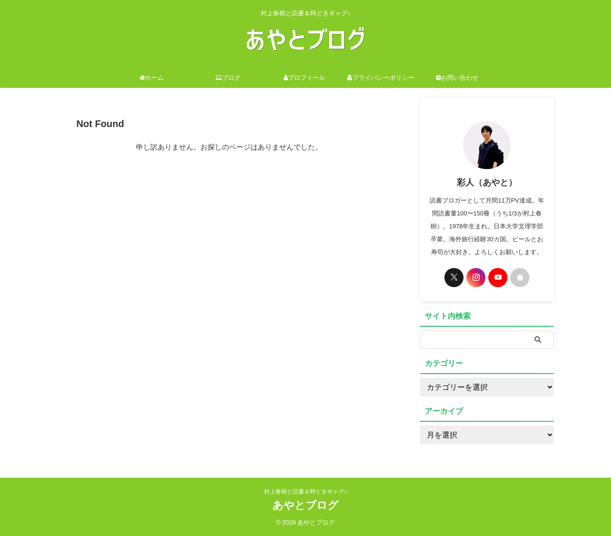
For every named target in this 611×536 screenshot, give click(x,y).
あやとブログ (305, 505)
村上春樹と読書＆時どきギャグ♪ (305, 491)
